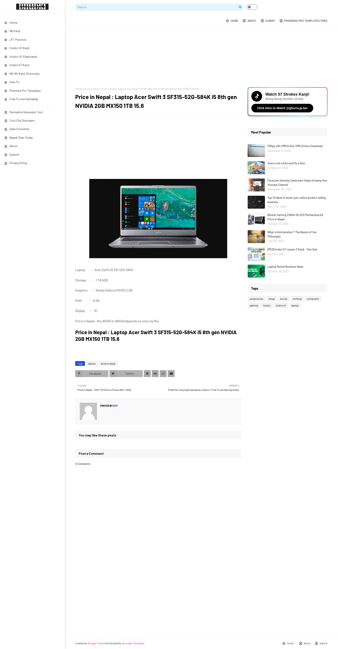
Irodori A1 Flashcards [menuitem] (20, 56)
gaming (254, 305)
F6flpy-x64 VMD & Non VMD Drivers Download (295, 146)
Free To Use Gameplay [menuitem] (21, 99)
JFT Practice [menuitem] (15, 39)
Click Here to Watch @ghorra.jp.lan (282, 108)
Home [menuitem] (10, 22)
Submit (11, 154)
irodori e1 (281, 305)
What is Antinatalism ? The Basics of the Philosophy (292, 234)
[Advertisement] (201, 50)
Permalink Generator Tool (23, 112)
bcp (115, 405)
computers (313, 298)
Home (78, 88)
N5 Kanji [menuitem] (12, 31)
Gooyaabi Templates (133, 643)
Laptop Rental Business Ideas (285, 266)
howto (266, 305)
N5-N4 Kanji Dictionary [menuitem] (21, 73)
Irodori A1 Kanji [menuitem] (17, 48)
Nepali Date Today (18, 137)
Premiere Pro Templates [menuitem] (22, 90)
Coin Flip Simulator (19, 120)
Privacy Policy (15, 163)
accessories (256, 298)
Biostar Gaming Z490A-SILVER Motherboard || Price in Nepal (295, 217)
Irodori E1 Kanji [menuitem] (16, 65)
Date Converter (16, 129)
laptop (91, 363)
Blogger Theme (96, 643)
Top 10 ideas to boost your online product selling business (297, 200)
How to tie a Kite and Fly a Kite (286, 163)
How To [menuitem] (11, 82)
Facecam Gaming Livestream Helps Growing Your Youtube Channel (297, 182)
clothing (297, 298)
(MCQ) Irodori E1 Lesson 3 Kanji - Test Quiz (292, 249)
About (11, 146)
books (283, 298)
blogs (272, 298)
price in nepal (91, 88)
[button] (252, 7)
